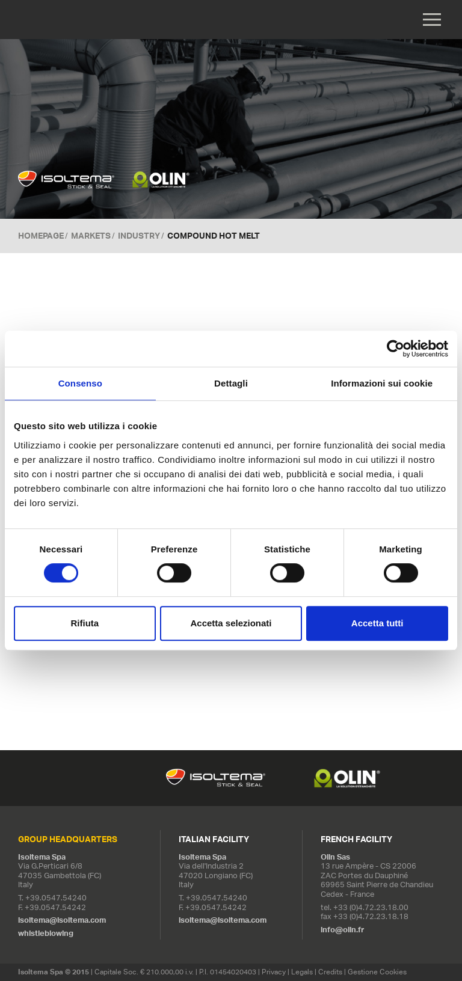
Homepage (41, 235)
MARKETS (91, 235)
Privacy (274, 972)
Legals (302, 972)
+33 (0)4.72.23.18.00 (370, 907)
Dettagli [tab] (231, 383)
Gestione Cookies (377, 972)
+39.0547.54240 (56, 897)
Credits (330, 972)
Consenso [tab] (80, 383)
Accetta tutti (377, 623)
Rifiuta (84, 623)
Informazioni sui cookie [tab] (382, 383)
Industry (139, 235)
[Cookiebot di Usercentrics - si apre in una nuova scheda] (395, 349)
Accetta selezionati (230, 623)
